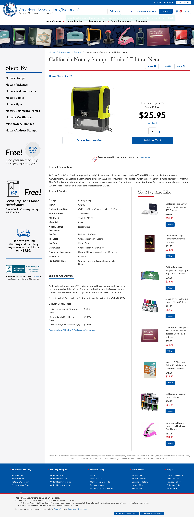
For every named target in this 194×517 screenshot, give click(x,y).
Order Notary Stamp (59, 475)
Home (52, 52)
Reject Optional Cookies (152, 513)
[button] (166, 11)
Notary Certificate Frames (23, 110)
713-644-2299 (164, 2)
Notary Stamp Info (175, 475)
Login (92, 475)
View (170, 224)
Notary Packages (17, 84)
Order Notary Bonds (21, 485)
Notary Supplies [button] (75, 21)
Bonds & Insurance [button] (121, 21)
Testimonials (138, 488)
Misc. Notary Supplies (20, 124)
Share (152, 66)
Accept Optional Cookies (126, 513)
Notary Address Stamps (21, 130)
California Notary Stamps (69, 52)
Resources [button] (142, 21)
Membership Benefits (100, 482)
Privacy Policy (174, 482)
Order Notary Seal (58, 478)
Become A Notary (140, 482)
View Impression (90, 140)
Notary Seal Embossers (21, 91)
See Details (144, 157)
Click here (35, 276)
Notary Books (15, 97)
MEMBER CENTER (146, 11)
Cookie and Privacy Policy (77, 509)
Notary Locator (139, 478)
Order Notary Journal (60, 485)
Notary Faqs (137, 475)
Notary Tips (137, 485)
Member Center (97, 478)
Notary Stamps (53, 21)
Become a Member (98, 485)
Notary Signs (14, 104)
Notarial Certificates (19, 117)
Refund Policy (173, 488)
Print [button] (181, 66)
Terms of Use (59, 509)
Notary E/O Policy (20, 482)
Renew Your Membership (101, 488)
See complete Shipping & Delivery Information (72, 330)
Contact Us (183, 2)
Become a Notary (97, 21)
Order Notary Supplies (60, 482)
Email (166, 66)
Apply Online (18, 475)
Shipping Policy (174, 485)
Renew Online (18, 478)
